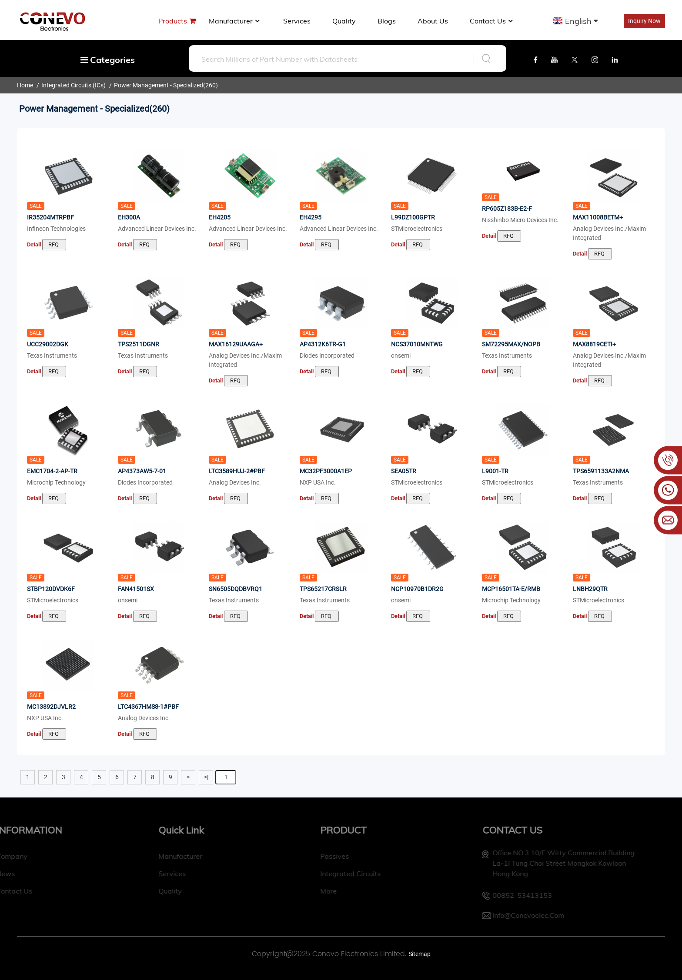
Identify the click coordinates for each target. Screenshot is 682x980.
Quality (344, 21)
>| (206, 777)
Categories (107, 59)
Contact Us (492, 21)
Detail (34, 244)
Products (172, 21)
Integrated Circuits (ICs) (73, 85)
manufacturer (235, 21)
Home (25, 85)
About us (433, 21)
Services (297, 21)
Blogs (387, 21)
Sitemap (419, 953)
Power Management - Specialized (158, 85)
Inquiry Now (644, 20)
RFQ (54, 244)
